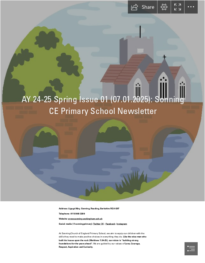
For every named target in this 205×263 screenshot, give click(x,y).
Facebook (110, 223)
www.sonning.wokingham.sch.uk (85, 218)
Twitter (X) (98, 223)
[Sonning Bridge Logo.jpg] (102, 101)
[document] (102, 131)
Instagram (122, 223)
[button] (142, 7)
